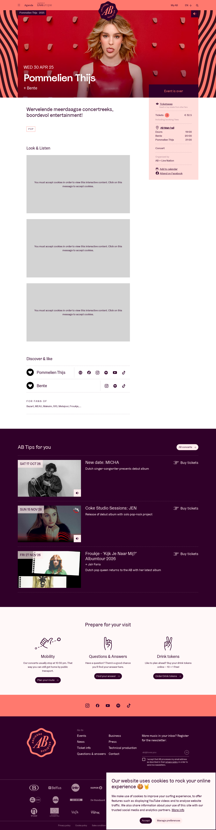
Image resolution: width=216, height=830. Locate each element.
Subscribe (187, 752)
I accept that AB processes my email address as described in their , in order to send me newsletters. (167, 762)
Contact (114, 754)
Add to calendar (166, 169)
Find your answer (108, 676)
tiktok (129, 706)
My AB (174, 5)
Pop (31, 129)
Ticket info (84, 748)
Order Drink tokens (168, 676)
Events (81, 736)
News (81, 742)
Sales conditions (99, 825)
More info (178, 810)
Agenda (28, 5)
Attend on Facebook (169, 173)
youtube (108, 706)
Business (115, 736)
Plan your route (47, 680)
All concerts (187, 447)
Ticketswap (164, 104)
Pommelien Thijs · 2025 (32, 12)
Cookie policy (81, 825)
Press (113, 742)
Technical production (123, 748)
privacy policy (171, 762)
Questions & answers (91, 754)
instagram (87, 706)
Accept (146, 820)
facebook (97, 705)
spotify (118, 706)
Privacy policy (64, 825)
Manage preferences (168, 820)
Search (197, 5)
